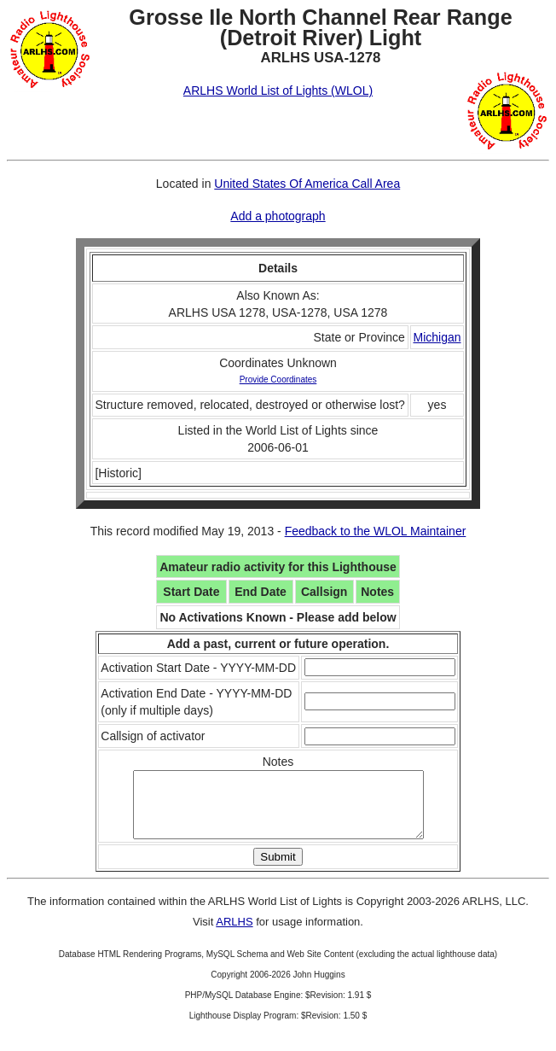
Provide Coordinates (278, 379)
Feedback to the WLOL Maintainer (375, 531)
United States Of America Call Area (307, 183)
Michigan (436, 337)
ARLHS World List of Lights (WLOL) (278, 90)
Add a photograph (277, 216)
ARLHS (234, 934)
